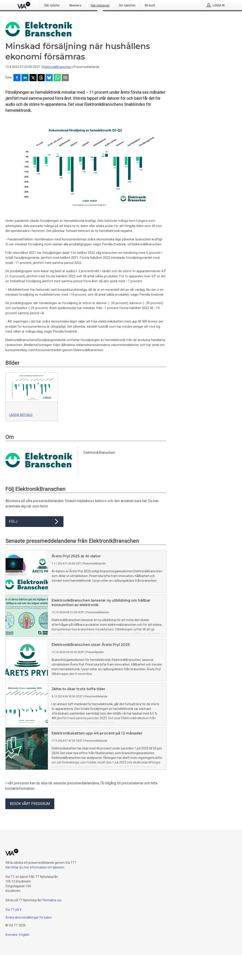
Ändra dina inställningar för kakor (28, 917)
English (24, 934)
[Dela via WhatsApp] (57, 78)
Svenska (11, 934)
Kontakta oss (52, 900)
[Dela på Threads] (41, 78)
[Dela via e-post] (65, 78)
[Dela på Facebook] (17, 78)
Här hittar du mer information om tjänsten (34, 867)
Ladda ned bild (21, 415)
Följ (34, 521)
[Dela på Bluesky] (49, 78)
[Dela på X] (33, 78)
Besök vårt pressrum (30, 804)
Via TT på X (13, 909)
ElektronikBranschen (57, 67)
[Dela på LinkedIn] (25, 78)
